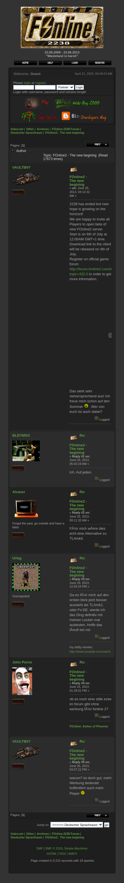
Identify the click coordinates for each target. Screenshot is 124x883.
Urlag (16, 558)
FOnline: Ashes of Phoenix (88, 726)
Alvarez (18, 492)
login (27, 82)
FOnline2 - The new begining (78, 180)
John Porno (22, 662)
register (40, 82)
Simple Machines (75, 848)
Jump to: (43, 825)
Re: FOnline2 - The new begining (78, 444)
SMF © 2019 (54, 848)
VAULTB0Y (21, 167)
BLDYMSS (21, 435)
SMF (40, 848)
